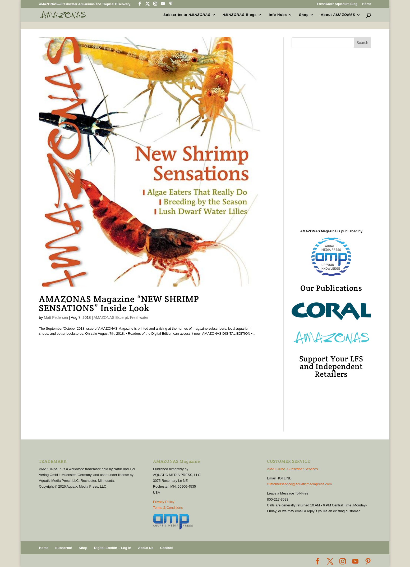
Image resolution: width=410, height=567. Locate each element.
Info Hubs (278, 15)
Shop (304, 15)
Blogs (240, 15)
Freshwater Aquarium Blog (337, 4)
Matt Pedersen (56, 317)
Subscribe (63, 548)
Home (366, 4)
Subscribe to (186, 15)
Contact (166, 548)
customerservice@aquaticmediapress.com (299, 484)
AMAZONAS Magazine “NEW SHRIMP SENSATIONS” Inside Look (119, 303)
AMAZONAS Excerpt (111, 317)
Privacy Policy (163, 502)
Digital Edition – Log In (112, 548)
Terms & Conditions (168, 508)
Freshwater (139, 317)
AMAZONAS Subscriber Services (292, 469)
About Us (145, 548)
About (338, 15)
